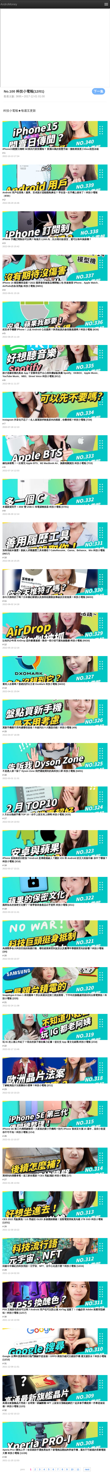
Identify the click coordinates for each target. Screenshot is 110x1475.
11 (78, 1469)
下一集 (98, 91)
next (87, 1469)
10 (72, 1469)
